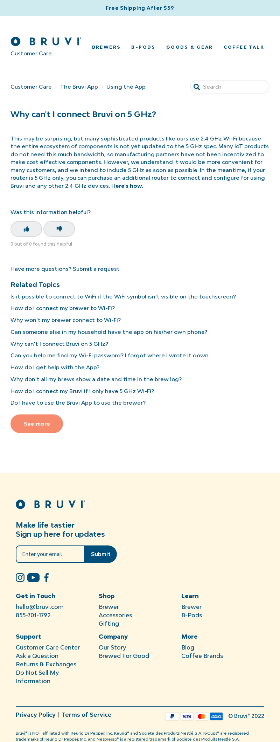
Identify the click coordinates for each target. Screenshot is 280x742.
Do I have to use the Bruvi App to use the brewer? (78, 402)
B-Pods (143, 47)
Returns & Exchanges (46, 664)
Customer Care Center (48, 647)
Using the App (126, 86)
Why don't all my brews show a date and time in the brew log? (96, 379)
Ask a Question (37, 655)
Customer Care (31, 86)
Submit (100, 554)
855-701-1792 (33, 615)
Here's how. (127, 186)
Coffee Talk (244, 47)
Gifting (109, 623)
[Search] (230, 87)
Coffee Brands (202, 655)
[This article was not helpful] (59, 229)
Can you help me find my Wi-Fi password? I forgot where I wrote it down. (110, 355)
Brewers (106, 47)
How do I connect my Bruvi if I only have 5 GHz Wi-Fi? (82, 391)
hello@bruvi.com (40, 606)
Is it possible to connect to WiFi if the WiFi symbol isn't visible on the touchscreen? (123, 296)
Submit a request (96, 269)
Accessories (115, 615)
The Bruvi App (79, 86)
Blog (187, 647)
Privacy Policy (36, 714)
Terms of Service (87, 714)
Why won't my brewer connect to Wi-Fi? (65, 320)
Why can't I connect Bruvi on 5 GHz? (59, 344)
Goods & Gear (189, 47)
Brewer (109, 606)
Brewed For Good (124, 655)
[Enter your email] (50, 554)
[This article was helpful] (26, 229)
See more (37, 423)
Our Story (112, 647)
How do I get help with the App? (54, 367)
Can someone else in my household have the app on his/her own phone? (108, 332)
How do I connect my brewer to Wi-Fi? (62, 308)
